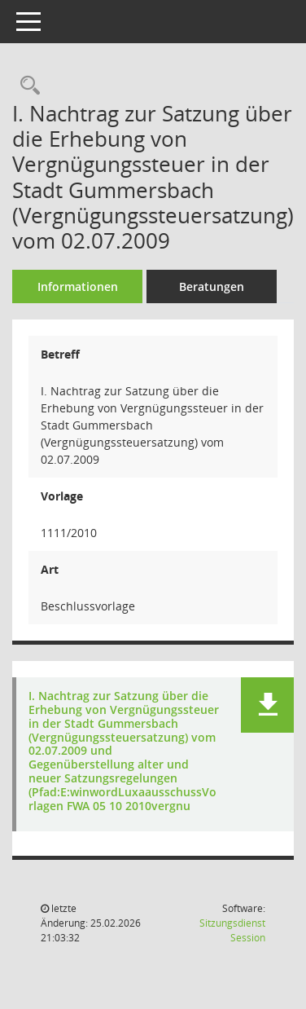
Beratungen (211, 286)
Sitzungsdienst (232, 930)
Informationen (77, 286)
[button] (267, 705)
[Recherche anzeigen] (26, 86)
